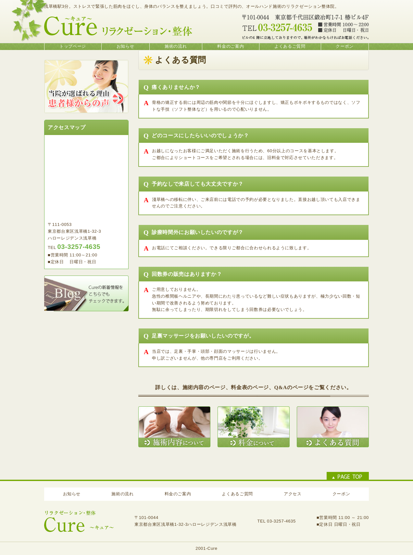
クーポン (345, 46)
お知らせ (125, 46)
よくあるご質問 (290, 46)
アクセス (293, 493)
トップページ (72, 46)
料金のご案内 (230, 46)
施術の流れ (176, 46)
